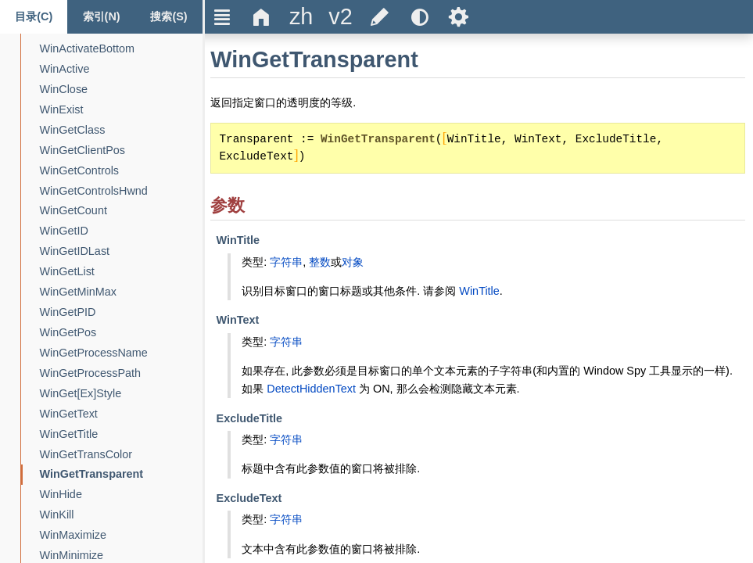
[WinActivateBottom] (87, 49)
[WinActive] (65, 69)
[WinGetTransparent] (92, 474)
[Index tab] (100, 17)
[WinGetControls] (80, 171)
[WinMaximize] (73, 535)
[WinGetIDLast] (75, 251)
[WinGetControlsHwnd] (94, 191)
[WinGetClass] (73, 130)
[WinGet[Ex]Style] (81, 394)
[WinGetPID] (68, 312)
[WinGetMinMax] (78, 292)
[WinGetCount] (73, 211)
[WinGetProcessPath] (91, 373)
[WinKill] (57, 515)
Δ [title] (261, 16)
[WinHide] (61, 495)
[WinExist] (62, 110)
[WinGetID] (64, 231)
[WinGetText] (69, 414)
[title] (301, 17)
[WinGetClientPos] (83, 151)
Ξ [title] (222, 16)
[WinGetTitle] (69, 434)
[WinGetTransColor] (86, 455)
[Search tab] (169, 17)
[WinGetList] (67, 272)
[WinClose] (64, 90)
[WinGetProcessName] (94, 353)
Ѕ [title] (458, 16)
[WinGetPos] (68, 333)
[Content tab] (33, 17)
